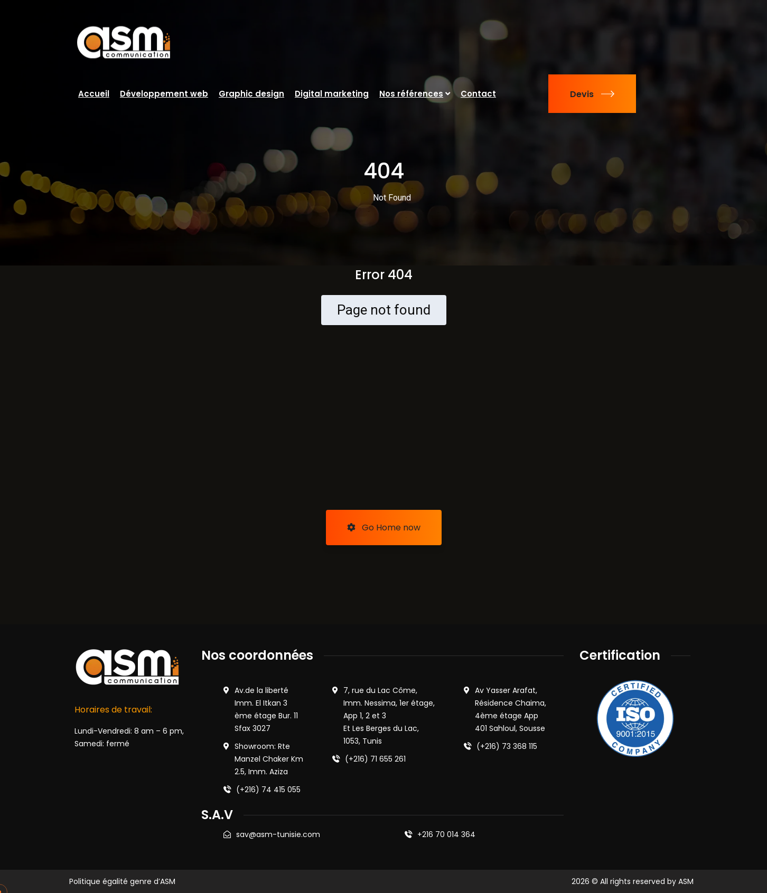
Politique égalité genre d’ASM (122, 881)
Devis (592, 94)
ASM (686, 881)
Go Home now (383, 527)
